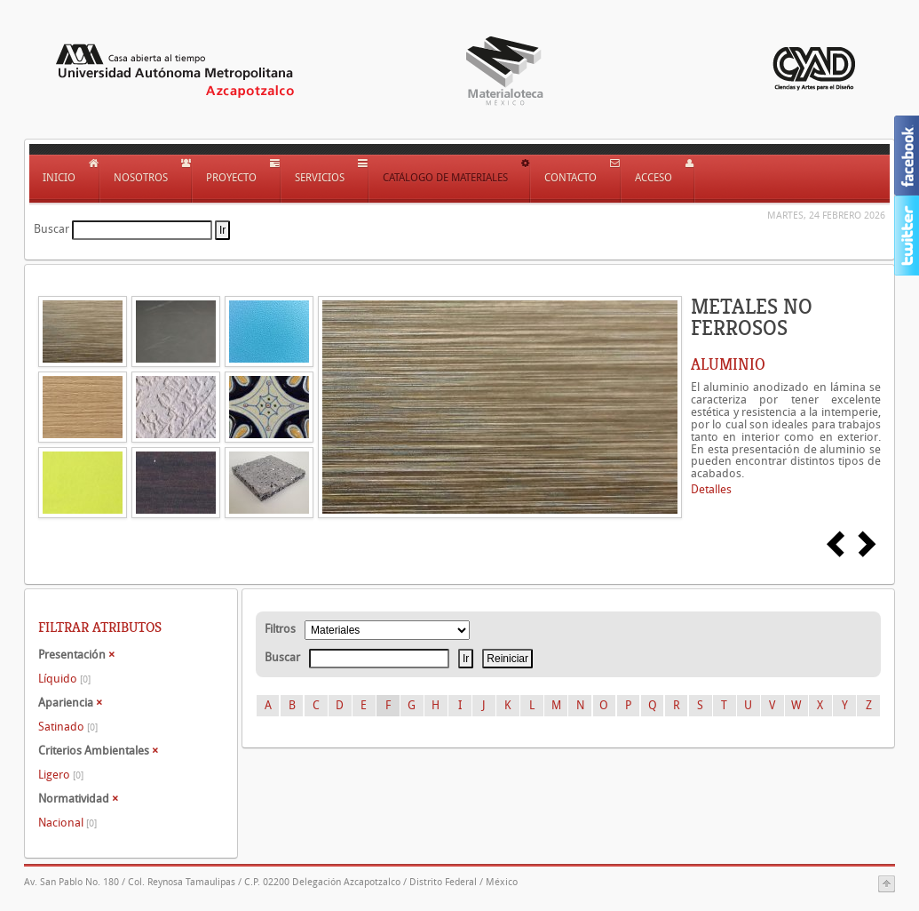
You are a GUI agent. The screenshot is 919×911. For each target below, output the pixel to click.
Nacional (67, 822)
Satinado (68, 726)
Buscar (51, 229)
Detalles (711, 489)
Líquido (64, 678)
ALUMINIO (728, 364)
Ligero (60, 774)
